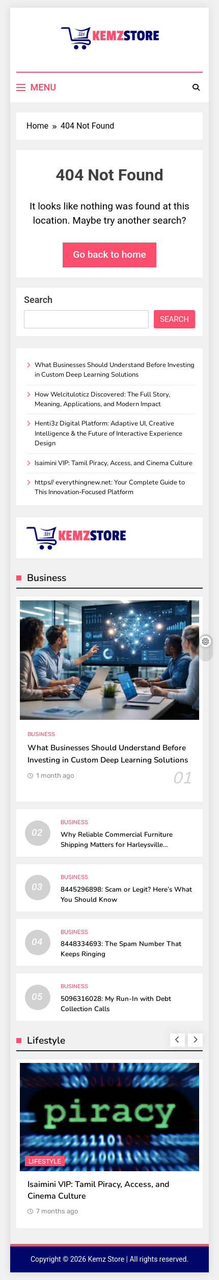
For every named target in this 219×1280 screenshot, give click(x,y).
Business (41, 734)
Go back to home (109, 254)
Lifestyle (45, 1161)
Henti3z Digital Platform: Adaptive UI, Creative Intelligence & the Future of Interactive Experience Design (108, 433)
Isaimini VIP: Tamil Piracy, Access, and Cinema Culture (114, 463)
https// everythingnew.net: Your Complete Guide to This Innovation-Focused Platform (110, 487)
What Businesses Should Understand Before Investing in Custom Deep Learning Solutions (115, 369)
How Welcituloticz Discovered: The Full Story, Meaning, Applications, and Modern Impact (102, 399)
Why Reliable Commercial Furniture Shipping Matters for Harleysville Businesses (117, 845)
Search (38, 299)
